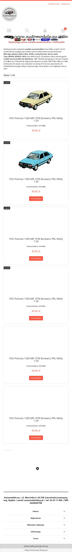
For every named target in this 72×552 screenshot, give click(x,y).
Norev (50, 54)
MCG (24, 56)
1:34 (65, 61)
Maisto (15, 54)
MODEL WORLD (15, 56)
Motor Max (23, 54)
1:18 (49, 61)
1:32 (58, 61)
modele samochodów (34, 49)
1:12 (16, 61)
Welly (31, 54)
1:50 (7, 61)
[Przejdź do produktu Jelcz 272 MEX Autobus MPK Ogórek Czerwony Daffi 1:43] (36, 481)
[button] (9, 30)
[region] (36, 39)
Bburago (7, 54)
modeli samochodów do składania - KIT (20, 59)
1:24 (53, 61)
